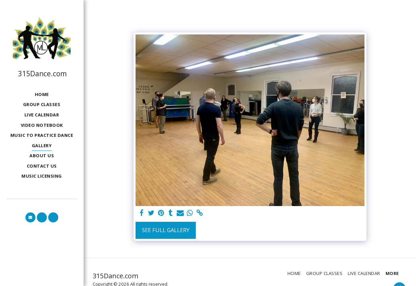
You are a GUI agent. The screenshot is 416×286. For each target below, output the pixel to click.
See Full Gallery (165, 230)
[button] (30, 217)
